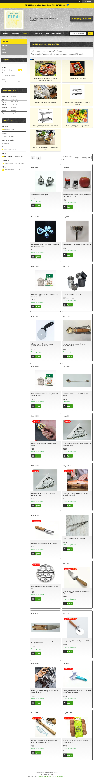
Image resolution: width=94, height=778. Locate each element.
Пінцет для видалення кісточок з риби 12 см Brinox (44, 444)
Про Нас (5, 45)
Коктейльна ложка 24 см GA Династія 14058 (75, 394)
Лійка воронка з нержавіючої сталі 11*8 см (77, 244)
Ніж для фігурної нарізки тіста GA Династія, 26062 (74, 345)
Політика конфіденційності (59, 776)
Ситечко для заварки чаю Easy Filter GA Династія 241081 (44, 295)
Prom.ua (56, 772)
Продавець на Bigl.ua (47, 774)
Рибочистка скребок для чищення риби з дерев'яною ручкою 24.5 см (44, 741)
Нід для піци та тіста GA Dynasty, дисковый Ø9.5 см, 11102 (42, 345)
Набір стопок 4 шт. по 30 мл (72, 294)
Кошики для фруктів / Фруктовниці (77, 126)
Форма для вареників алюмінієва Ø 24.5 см (44, 587)
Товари (25, 33)
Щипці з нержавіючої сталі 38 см (74, 538)
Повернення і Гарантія (54, 33)
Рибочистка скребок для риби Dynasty (44, 543)
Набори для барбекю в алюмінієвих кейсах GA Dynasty (45, 79)
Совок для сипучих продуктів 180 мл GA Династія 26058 (44, 691)
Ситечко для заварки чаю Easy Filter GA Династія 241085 (44, 394)
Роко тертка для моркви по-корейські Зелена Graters (75, 741)
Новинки (15, 33)
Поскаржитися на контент (44, 776)
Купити (37, 205)
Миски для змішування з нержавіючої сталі (45, 148)
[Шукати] (90, 33)
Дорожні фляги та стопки (77, 78)
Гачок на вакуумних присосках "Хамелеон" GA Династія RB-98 (45, 245)
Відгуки (4, 49)
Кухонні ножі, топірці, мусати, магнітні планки (77, 103)
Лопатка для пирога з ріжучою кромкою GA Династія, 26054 (44, 641)
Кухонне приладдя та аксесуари (45, 102)
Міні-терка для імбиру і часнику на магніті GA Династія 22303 (77, 195)
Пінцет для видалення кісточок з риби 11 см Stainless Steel (76, 494)
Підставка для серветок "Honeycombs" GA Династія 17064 (77, 444)
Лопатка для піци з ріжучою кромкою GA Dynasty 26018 (76, 592)
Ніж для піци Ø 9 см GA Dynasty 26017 (76, 641)
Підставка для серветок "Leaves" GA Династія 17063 (43, 494)
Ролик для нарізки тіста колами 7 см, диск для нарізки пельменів (77, 691)
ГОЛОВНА (5, 33)
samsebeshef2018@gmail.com (13, 156)
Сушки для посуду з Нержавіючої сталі (45, 126)
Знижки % (38, 33)
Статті (4, 53)
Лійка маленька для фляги (40, 194)
